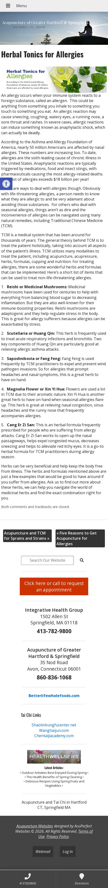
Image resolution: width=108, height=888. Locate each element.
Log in (68, 851)
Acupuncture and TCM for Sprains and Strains (26, 535)
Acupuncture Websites (34, 826)
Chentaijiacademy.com (54, 735)
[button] (6, 184)
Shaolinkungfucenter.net (54, 725)
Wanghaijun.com (54, 730)
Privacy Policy (57, 836)
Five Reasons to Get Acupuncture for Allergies (77, 538)
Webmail (43, 851)
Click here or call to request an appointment (54, 586)
